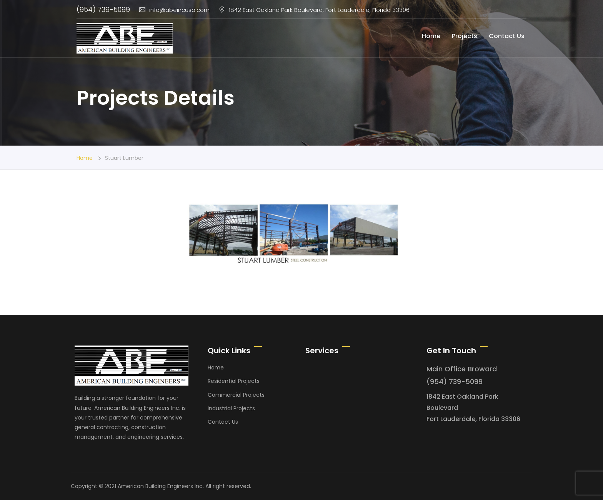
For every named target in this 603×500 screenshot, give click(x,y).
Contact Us (507, 36)
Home (431, 36)
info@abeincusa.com (174, 10)
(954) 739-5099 (103, 9)
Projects (464, 36)
